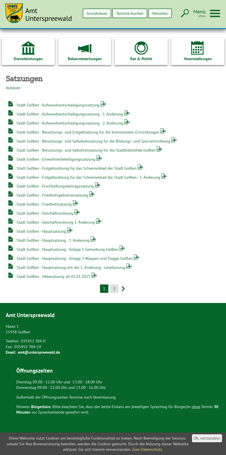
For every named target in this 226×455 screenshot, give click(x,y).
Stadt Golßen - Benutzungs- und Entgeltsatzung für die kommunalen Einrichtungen (88, 132)
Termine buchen (129, 13)
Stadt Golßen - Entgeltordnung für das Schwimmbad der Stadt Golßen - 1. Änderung (89, 177)
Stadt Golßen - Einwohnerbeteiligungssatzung (56, 159)
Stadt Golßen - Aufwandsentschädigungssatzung (59, 105)
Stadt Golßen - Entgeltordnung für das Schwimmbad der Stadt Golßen (77, 168)
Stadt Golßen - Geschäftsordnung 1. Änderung (56, 222)
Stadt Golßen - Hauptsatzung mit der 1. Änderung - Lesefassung (71, 267)
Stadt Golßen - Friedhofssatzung (45, 204)
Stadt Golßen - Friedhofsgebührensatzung (53, 195)
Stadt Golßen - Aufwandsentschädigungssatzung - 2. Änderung (70, 123)
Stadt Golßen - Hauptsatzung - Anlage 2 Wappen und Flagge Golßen (75, 258)
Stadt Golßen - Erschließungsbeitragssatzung (56, 186)
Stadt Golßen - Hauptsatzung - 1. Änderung (54, 240)
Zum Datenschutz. (147, 449)
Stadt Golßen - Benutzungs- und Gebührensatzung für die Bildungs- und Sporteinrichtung (94, 141)
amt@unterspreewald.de (39, 352)
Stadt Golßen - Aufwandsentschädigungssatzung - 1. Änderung (70, 114)
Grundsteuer (96, 13)
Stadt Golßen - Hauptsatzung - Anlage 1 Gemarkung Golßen (68, 249)
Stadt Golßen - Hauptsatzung (42, 231)
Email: (11, 352)
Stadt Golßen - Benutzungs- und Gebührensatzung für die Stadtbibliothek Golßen (87, 150)
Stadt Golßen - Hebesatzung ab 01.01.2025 (54, 276)
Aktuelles (160, 13)
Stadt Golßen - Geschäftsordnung (45, 213)
